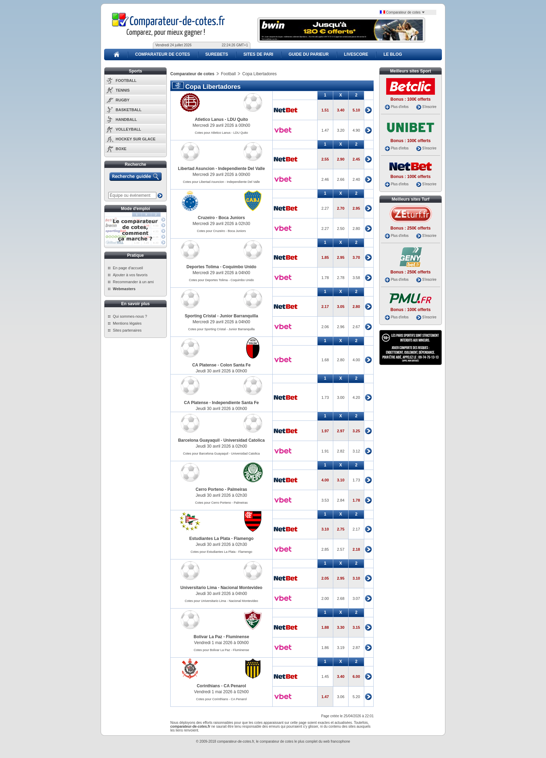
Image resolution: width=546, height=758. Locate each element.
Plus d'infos (399, 107)
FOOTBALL (126, 80)
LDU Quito (237, 119)
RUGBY (123, 100)
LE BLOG (392, 54)
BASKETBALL (129, 110)
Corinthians (208, 685)
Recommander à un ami (133, 282)
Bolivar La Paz (208, 636)
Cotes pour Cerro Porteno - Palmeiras (221, 502)
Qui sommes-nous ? (130, 316)
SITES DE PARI (258, 54)
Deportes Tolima (203, 266)
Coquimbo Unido (239, 266)
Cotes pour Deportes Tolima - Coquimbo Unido (221, 280)
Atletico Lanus (209, 119)
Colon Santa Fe (235, 365)
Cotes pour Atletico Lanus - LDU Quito (221, 132)
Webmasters (124, 289)
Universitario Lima (198, 587)
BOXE (121, 149)
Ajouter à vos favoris (130, 275)
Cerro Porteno (210, 489)
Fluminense (237, 636)
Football (228, 73)
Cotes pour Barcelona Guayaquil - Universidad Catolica (221, 453)
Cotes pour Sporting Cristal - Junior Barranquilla (221, 329)
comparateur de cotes (277, 741)
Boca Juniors (231, 217)
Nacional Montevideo (241, 587)
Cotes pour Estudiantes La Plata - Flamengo (221, 552)
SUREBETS (216, 54)
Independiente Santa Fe (235, 402)
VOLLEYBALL (128, 129)
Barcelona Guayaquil (198, 440)
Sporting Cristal (200, 316)
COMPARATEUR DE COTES (162, 54)
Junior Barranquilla (239, 316)
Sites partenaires (127, 330)
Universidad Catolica (244, 440)
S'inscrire (429, 107)
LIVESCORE (356, 54)
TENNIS (123, 90)
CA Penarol (235, 685)
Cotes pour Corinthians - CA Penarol (221, 699)
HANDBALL (126, 119)
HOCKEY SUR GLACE (136, 139)
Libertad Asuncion (196, 168)
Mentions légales (127, 323)
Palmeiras (237, 489)
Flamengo (244, 538)
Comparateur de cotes (402, 12)
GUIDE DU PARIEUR (309, 54)
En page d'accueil (128, 268)
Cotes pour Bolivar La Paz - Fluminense (221, 650)
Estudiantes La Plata (209, 538)
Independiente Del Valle (241, 168)
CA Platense (204, 365)
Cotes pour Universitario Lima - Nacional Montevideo (221, 601)
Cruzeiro (206, 217)
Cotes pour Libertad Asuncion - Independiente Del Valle (221, 182)
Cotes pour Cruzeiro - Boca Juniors (221, 231)
